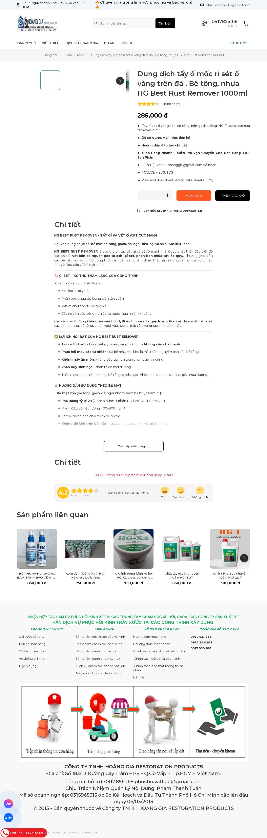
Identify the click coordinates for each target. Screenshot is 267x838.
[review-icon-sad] (200, 492)
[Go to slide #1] (26, 79)
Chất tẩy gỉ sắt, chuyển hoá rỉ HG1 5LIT (182, 575)
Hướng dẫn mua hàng (149, 636)
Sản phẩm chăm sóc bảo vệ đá (99, 644)
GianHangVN (89, 832)
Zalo (8, 817)
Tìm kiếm (165, 23)
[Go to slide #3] (26, 121)
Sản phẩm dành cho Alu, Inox (98, 658)
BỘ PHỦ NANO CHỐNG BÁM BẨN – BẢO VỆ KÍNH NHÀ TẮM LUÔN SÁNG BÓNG (37, 579)
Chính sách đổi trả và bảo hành (157, 658)
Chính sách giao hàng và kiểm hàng (159, 651)
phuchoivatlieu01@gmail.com (228, 5)
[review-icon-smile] (180, 492)
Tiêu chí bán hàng (32, 644)
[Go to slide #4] (26, 143)
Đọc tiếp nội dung (134, 446)
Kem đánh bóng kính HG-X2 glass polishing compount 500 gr (85, 577)
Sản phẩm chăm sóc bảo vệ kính (100, 636)
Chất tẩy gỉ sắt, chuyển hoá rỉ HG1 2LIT (230, 575)
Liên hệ (138, 677)
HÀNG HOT (238, 43)
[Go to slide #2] (26, 100)
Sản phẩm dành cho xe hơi (96, 651)
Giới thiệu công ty (31, 636)
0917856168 (224, 21)
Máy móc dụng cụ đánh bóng (98, 673)
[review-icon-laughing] (165, 492)
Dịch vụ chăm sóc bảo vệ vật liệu (100, 666)
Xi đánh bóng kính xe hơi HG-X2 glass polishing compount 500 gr (134, 577)
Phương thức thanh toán (151, 644)
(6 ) (170, 104)
